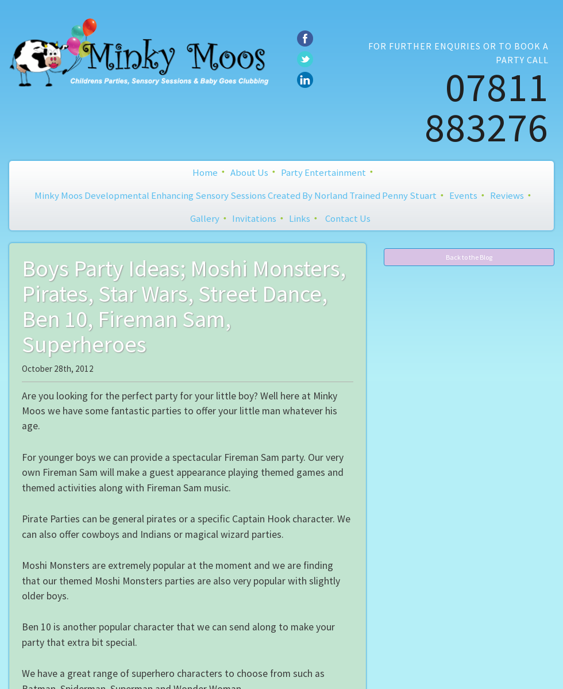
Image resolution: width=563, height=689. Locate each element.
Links (299, 218)
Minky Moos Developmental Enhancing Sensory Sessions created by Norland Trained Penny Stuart (235, 195)
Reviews (507, 195)
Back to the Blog (469, 257)
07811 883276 (487, 106)
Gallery (204, 218)
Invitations (254, 218)
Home (205, 172)
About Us (249, 172)
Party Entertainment (323, 172)
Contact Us (348, 218)
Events (463, 195)
